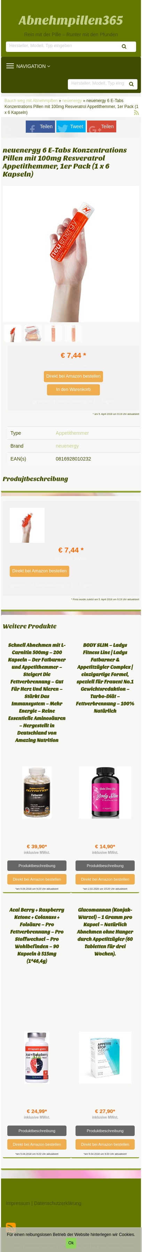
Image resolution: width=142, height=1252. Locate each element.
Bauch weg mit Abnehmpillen (32, 100)
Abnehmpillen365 (71, 21)
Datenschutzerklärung (57, 1203)
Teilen (46, 126)
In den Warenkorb (73, 389)
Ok (70, 1243)
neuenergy (72, 100)
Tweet (76, 126)
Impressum (18, 1203)
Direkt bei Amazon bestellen (73, 376)
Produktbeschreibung (36, 866)
